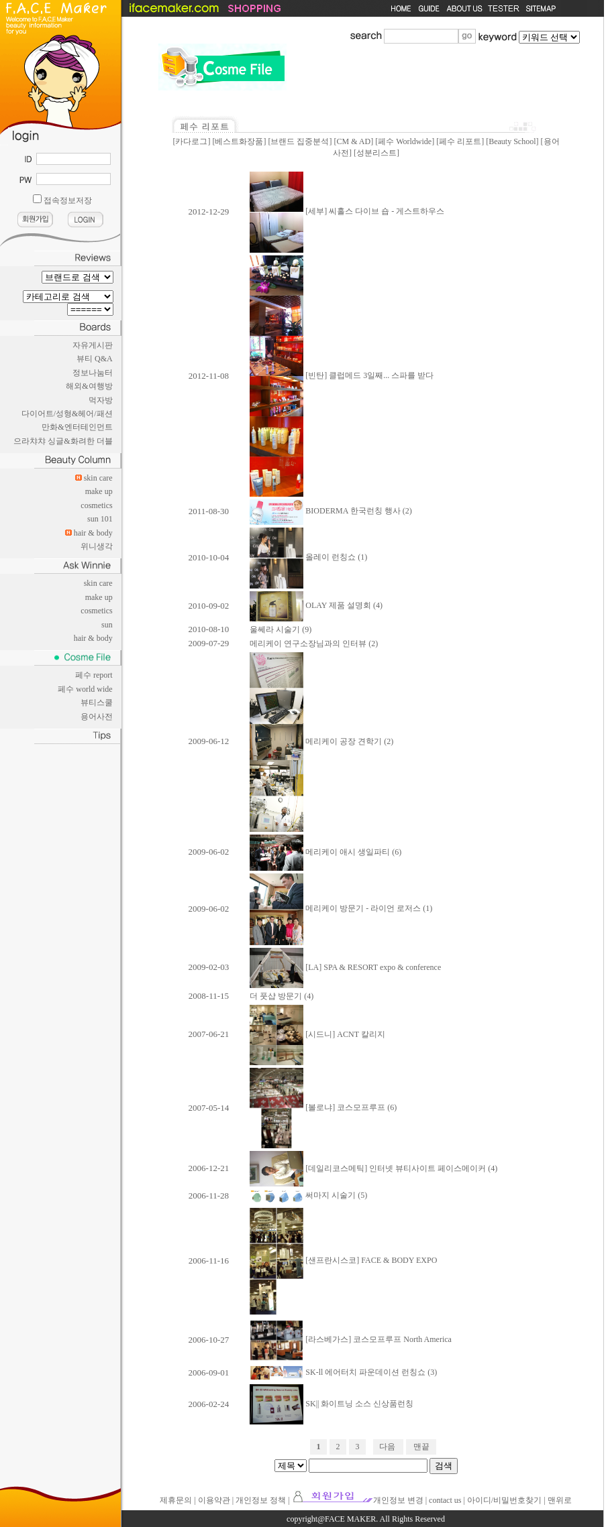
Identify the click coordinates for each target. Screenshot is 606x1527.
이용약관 (214, 1500)
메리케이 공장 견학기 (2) (321, 741)
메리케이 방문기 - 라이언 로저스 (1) (341, 908)
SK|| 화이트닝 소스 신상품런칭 (331, 1403)
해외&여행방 (89, 386)
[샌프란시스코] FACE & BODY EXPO (343, 1260)
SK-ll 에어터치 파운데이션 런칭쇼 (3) (343, 1372)
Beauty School (512, 141)
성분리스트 (376, 153)
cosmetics (96, 505)
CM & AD (353, 141)
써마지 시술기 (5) (308, 1195)
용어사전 (97, 716)
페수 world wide (85, 689)
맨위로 (560, 1500)
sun (107, 624)
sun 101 (100, 519)
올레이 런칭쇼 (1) (308, 557)
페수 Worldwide (405, 141)
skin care (98, 478)
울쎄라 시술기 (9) (280, 629)
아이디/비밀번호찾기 (504, 1500)
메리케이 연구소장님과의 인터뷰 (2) (314, 643)
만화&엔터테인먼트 (77, 427)
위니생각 (97, 546)
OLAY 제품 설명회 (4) (316, 605)
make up (99, 491)
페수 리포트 (460, 141)
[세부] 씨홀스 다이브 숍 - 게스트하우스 (347, 211)
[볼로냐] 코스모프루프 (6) (323, 1107)
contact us (445, 1500)
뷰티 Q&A (95, 358)
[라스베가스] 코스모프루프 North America (351, 1339)
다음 (387, 1446)
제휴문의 (176, 1500)
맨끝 (421, 1446)
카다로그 (191, 141)
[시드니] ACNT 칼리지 (317, 1034)
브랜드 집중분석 (299, 141)
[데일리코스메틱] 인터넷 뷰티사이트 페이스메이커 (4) (373, 1168)
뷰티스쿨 (97, 702)
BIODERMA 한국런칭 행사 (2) (330, 510)
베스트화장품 (239, 141)
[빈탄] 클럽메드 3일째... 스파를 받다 (342, 375)
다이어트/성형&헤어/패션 (67, 413)
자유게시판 (92, 345)
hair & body (93, 533)
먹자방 (101, 400)
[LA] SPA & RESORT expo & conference (345, 967)
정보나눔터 (92, 372)
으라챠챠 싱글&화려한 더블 (62, 441)
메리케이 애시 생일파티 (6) (325, 852)
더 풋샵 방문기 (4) (281, 996)
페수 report (94, 675)
